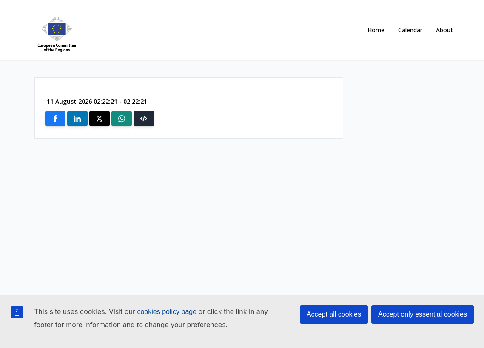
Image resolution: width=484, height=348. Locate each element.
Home (375, 30)
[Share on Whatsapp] (121, 118)
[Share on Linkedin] (77, 118)
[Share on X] (99, 118)
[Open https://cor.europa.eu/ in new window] (55, 30)
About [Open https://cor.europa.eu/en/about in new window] (444, 30)
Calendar (410, 30)
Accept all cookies (334, 314)
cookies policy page (166, 311)
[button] (144, 118)
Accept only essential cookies (422, 314)
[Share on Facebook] (55, 118)
